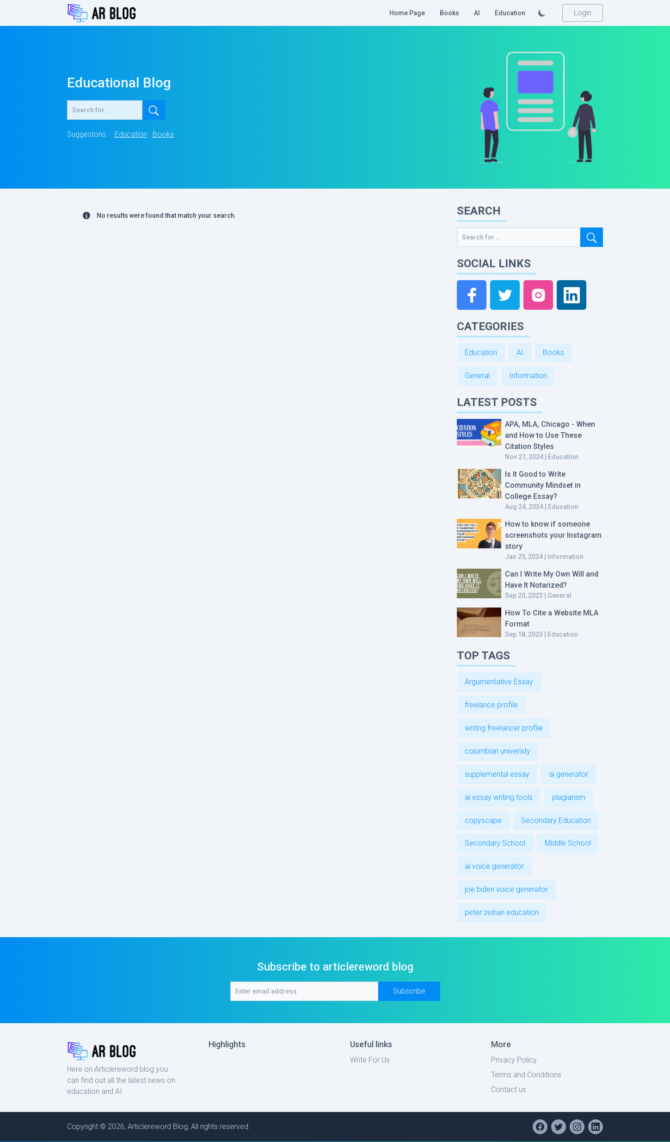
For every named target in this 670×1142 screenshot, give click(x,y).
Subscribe (409, 991)
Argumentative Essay (499, 681)
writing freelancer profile (504, 728)
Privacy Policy (514, 1060)
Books (449, 13)
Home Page (407, 13)
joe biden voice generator (506, 889)
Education (510, 13)
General (477, 375)
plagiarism (568, 797)
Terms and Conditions (526, 1075)
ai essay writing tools (499, 797)
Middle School (568, 843)
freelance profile (491, 704)
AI (477, 13)
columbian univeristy (497, 751)
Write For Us (370, 1060)
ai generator (568, 774)
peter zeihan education (502, 913)
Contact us (508, 1090)
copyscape (483, 820)
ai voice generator (494, 866)
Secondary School (495, 843)
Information (528, 375)
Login (582, 12)
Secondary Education (556, 820)
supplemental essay (497, 774)
